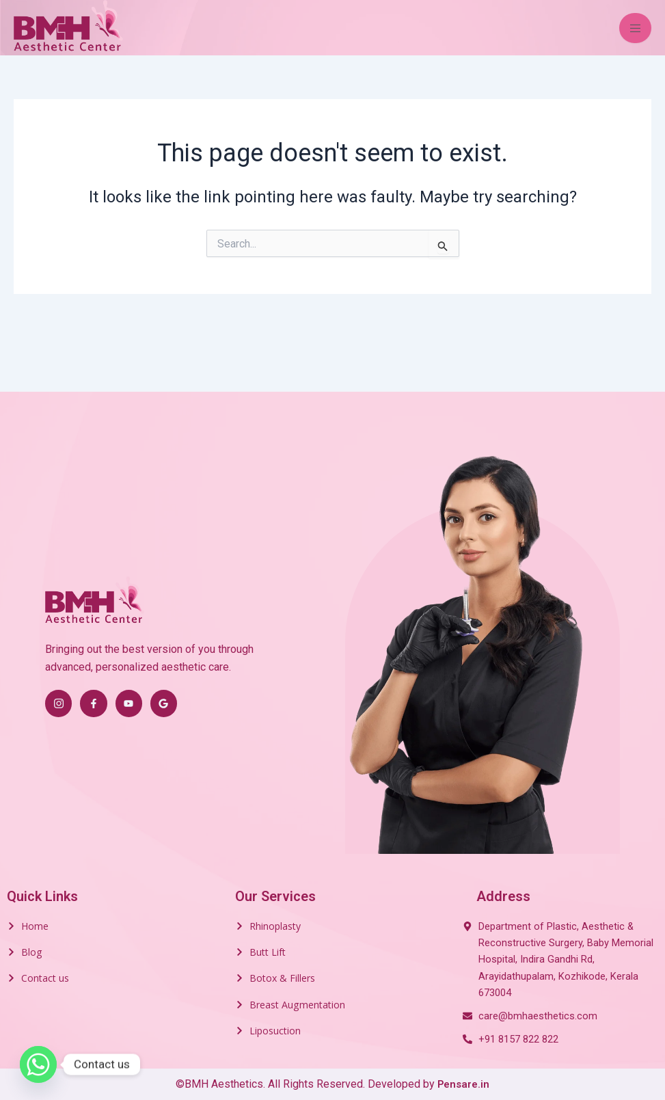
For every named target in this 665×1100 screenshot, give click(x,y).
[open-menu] (635, 28)
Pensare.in (463, 1083)
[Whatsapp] (38, 1064)
